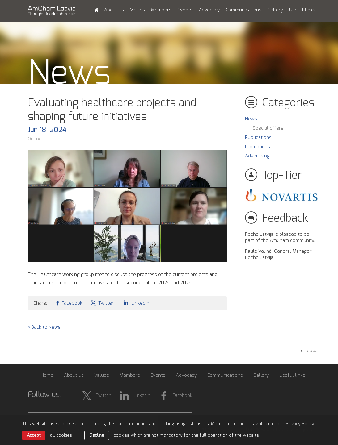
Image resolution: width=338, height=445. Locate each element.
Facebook (68, 302)
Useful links (302, 10)
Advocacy (209, 10)
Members (161, 10)
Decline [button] (96, 435)
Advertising (257, 156)
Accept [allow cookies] (34, 435)
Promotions (257, 146)
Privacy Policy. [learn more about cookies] (300, 424)
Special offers (268, 128)
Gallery (275, 10)
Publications (258, 137)
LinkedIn (135, 302)
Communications (243, 10)
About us (114, 10)
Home (47, 375)
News (251, 119)
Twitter (102, 302)
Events (185, 10)
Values (137, 10)
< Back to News (44, 327)
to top (305, 350)
